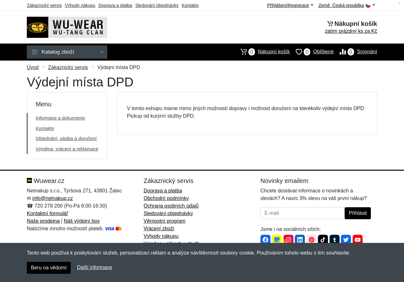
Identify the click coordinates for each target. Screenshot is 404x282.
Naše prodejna (43, 221)
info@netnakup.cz (52, 198)
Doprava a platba (115, 5)
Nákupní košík (262, 51)
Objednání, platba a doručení (66, 138)
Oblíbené (312, 51)
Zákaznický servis (44, 5)
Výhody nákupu (80, 5)
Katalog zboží (67, 52)
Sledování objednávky (157, 5)
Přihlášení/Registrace (290, 5)
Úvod (33, 67)
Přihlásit (358, 213)
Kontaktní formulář (47, 213)
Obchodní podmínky (166, 198)
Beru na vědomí (49, 267)
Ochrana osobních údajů (171, 206)
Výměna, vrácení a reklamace (67, 148)
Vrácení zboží (159, 228)
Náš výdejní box (82, 221)
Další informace (94, 267)
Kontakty (190, 5)
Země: (346, 5)
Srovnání (355, 51)
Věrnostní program (165, 221)
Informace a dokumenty (60, 117)
